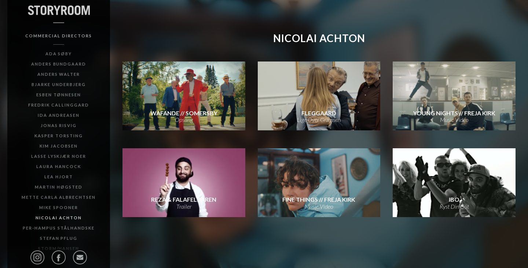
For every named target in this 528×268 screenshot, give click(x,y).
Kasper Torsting (58, 135)
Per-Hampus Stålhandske (58, 228)
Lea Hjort (58, 176)
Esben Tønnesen (58, 94)
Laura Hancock (58, 166)
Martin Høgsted (58, 187)
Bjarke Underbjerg (58, 84)
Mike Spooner (58, 207)
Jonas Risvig (59, 125)
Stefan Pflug (59, 238)
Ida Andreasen (58, 115)
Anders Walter (58, 74)
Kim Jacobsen (59, 146)
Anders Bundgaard (58, 64)
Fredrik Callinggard (58, 105)
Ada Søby (58, 53)
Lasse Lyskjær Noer (58, 156)
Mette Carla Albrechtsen (59, 197)
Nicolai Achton (58, 217)
